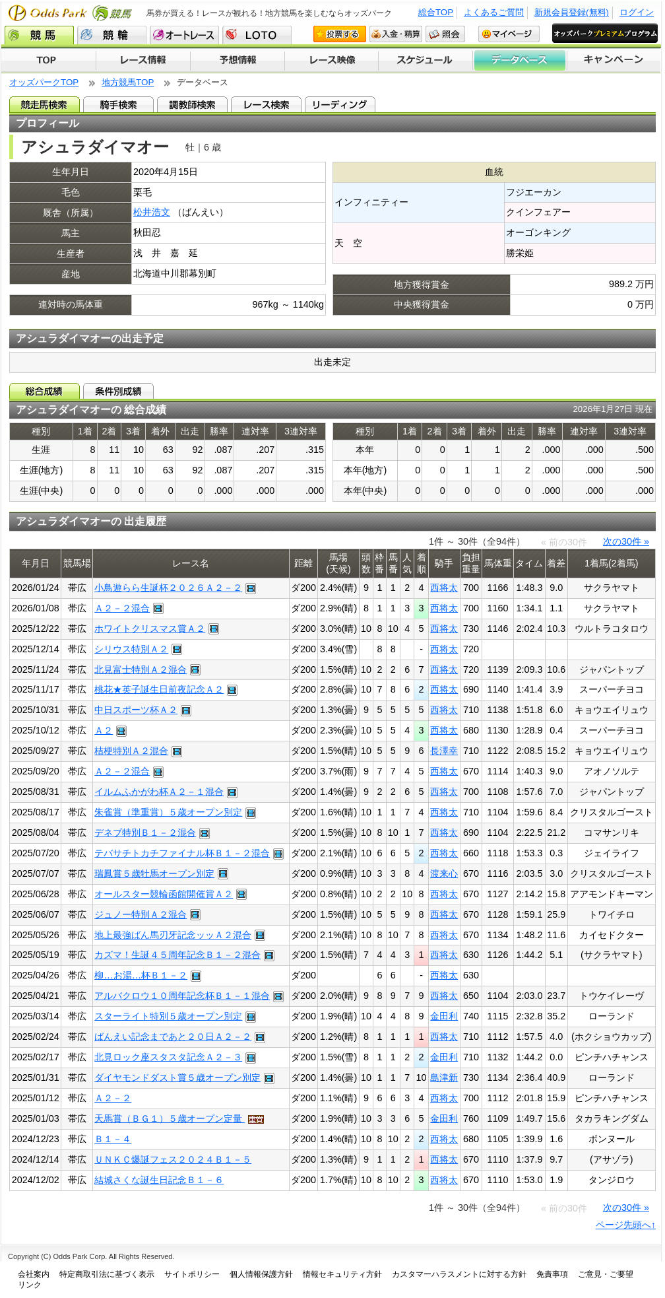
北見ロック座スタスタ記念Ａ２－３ (168, 1057)
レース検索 (266, 104)
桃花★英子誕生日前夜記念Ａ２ (159, 689)
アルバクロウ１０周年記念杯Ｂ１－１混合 (182, 995)
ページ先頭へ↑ (626, 1224)
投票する (339, 34)
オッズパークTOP (44, 82)
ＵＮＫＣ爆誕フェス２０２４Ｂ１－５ (172, 1159)
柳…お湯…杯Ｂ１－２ (140, 975)
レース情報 (143, 60)
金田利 (444, 1016)
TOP (48, 60)
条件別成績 (118, 391)
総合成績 (44, 391)
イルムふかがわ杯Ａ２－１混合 (159, 791)
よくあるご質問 (494, 12)
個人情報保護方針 (261, 1274)
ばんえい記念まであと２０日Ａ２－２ (172, 1036)
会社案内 (33, 1274)
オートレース (184, 35)
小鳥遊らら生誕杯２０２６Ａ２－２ (168, 587)
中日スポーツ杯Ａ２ (135, 709)
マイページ (509, 34)
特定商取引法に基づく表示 (106, 1274)
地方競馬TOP (128, 82)
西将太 (444, 587)
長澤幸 (444, 750)
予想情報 (237, 60)
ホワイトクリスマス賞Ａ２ (149, 628)
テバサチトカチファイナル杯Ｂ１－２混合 (182, 853)
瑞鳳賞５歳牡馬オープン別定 (154, 873)
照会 (445, 34)
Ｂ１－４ (112, 1139)
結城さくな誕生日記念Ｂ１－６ (159, 1180)
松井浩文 (151, 212)
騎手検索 (118, 104)
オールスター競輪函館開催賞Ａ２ (163, 894)
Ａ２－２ (112, 1098)
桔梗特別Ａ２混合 (131, 750)
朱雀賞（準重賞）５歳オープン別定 (168, 812)
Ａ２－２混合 (122, 608)
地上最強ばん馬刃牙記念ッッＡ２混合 (172, 935)
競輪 (111, 35)
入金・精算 (395, 34)
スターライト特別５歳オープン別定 (168, 1016)
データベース (520, 60)
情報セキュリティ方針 (342, 1274)
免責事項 (552, 1274)
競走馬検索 (44, 104)
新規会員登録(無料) (571, 12)
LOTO (257, 35)
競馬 (39, 35)
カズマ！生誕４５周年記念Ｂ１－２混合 (177, 954)
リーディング (340, 104)
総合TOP (435, 12)
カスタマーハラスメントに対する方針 (459, 1274)
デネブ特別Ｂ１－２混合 (145, 832)
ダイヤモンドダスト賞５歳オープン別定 (177, 1077)
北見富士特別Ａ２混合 (140, 669)
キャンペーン (614, 60)
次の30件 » (626, 541)
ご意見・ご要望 (605, 1274)
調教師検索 (192, 104)
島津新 (444, 1077)
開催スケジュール (425, 60)
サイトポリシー (192, 1274)
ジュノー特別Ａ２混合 (140, 914)
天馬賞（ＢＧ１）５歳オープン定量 (169, 1118)
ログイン (636, 12)
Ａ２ (103, 730)
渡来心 (444, 873)
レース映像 (331, 60)
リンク (30, 1285)
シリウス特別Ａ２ (131, 649)
